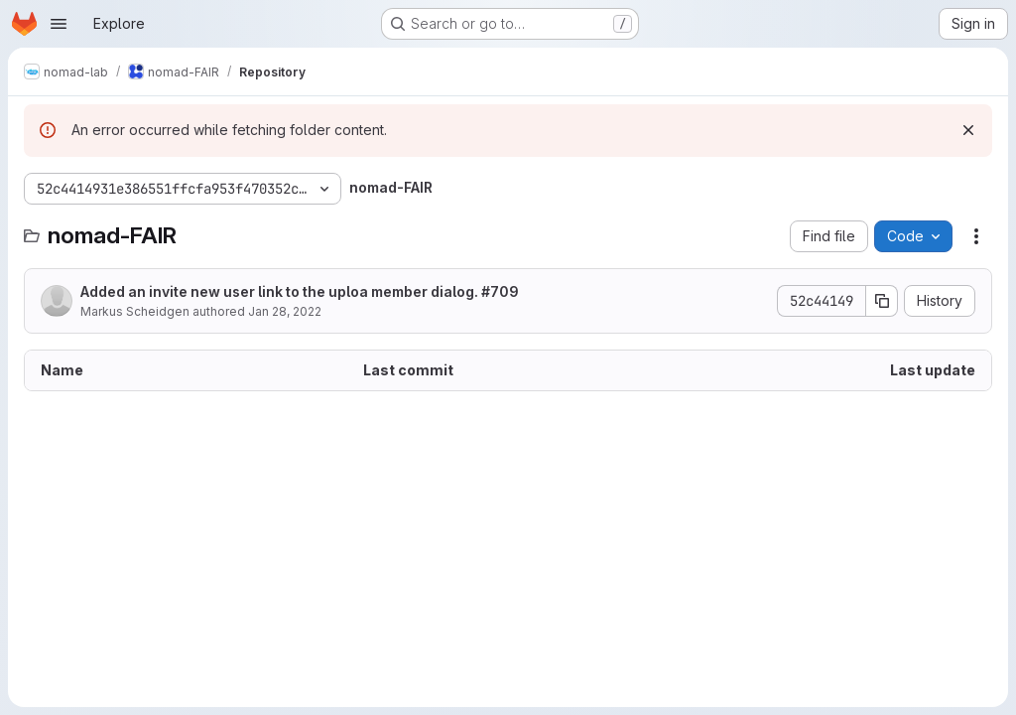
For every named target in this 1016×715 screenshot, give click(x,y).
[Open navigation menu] (58, 24)
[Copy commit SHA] (882, 301)
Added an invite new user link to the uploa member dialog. (299, 291)
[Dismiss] (968, 130)
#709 (500, 291)
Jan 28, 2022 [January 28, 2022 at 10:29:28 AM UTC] (284, 311)
